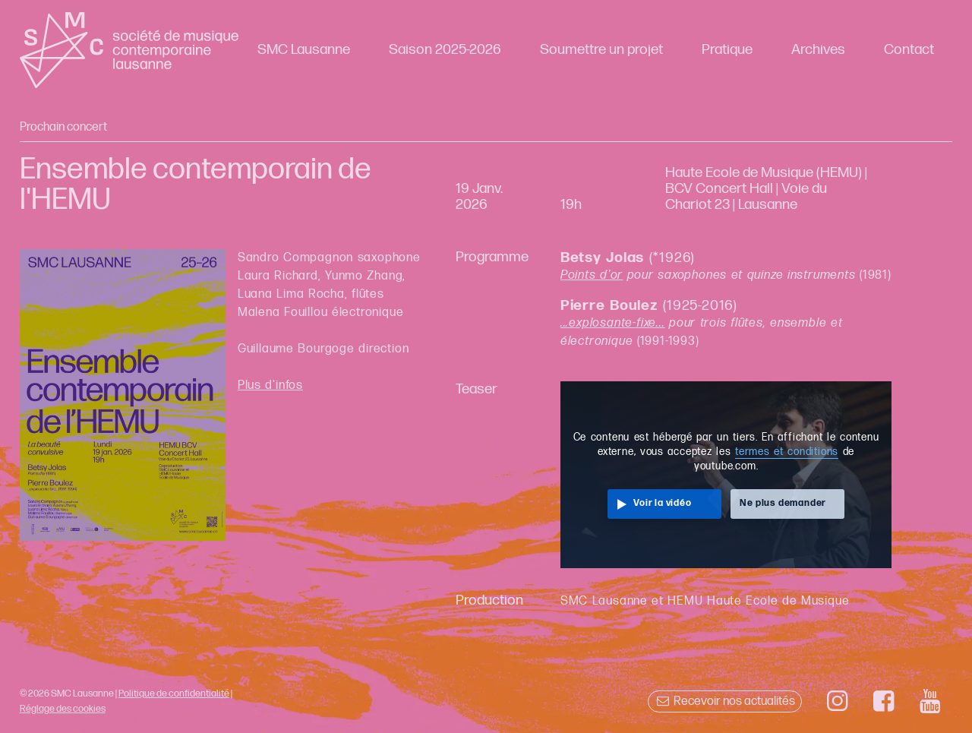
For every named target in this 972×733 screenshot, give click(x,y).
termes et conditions (786, 452)
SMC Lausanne (303, 49)
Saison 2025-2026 (445, 49)
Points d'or (591, 275)
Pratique (727, 49)
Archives (818, 49)
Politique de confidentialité (173, 693)
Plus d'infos (270, 385)
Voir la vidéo (662, 503)
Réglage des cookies (63, 709)
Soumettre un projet (601, 49)
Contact (909, 49)
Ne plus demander (783, 503)
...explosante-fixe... (612, 323)
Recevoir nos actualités (725, 701)
